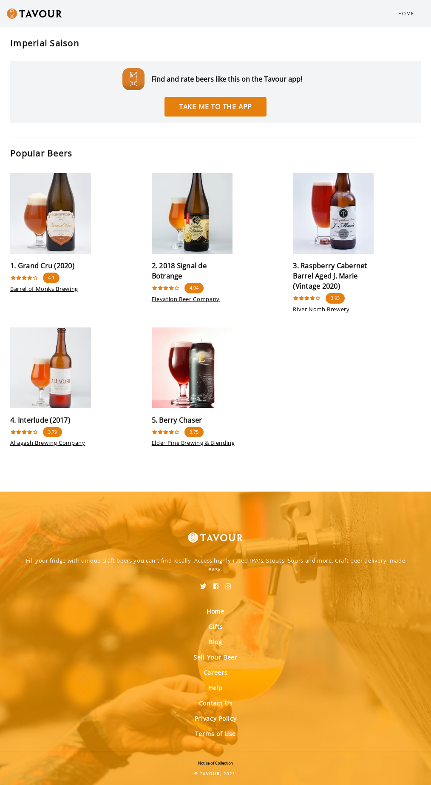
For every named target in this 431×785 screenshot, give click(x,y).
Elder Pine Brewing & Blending (193, 443)
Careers (216, 672)
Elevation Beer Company (186, 299)
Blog (215, 642)
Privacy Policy (216, 718)
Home (406, 13)
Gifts (215, 627)
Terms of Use (215, 734)
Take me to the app (215, 106)
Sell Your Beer (215, 657)
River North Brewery (321, 309)
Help (215, 688)
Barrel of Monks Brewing (44, 289)
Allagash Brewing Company (47, 443)
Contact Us (216, 703)
